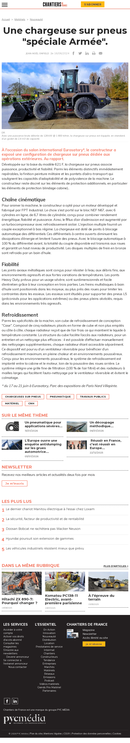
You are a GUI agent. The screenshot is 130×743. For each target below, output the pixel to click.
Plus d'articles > (116, 565)
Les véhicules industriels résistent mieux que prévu (45, 548)
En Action (49, 635)
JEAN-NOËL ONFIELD (37, 53)
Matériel (12, 403)
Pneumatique (64, 396)
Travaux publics (99, 396)
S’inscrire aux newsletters (10, 657)
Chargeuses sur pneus (24, 396)
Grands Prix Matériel (49, 692)
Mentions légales (52, 739)
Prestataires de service (49, 652)
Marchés (49, 672)
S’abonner (93, 4)
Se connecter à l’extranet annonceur (15, 667)
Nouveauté (37, 19)
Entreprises (49, 669)
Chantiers (49, 658)
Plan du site (35, 739)
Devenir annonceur (17, 662)
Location (49, 648)
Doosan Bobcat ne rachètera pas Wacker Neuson (43, 528)
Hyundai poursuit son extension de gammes (40, 538)
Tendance (49, 665)
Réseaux (49, 679)
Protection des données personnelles (91, 739)
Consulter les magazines (11, 650)
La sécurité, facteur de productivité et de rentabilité (45, 519)
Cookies (117, 739)
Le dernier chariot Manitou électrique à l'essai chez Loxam (50, 509)
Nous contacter (17, 672)
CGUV (66, 739)
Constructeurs (49, 662)
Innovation (49, 638)
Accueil (6, 19)
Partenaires (49, 696)
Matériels (20, 19)
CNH (33, 403)
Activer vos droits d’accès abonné (13, 643)
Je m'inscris (14, 483)
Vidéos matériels (49, 689)
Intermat (49, 655)
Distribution (49, 645)
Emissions (49, 682)
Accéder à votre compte (12, 637)
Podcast (49, 686)
